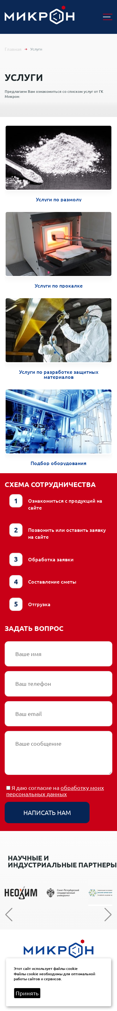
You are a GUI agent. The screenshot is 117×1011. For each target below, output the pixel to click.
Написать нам (47, 812)
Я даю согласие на (55, 791)
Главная (13, 49)
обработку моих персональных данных (55, 790)
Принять (27, 993)
